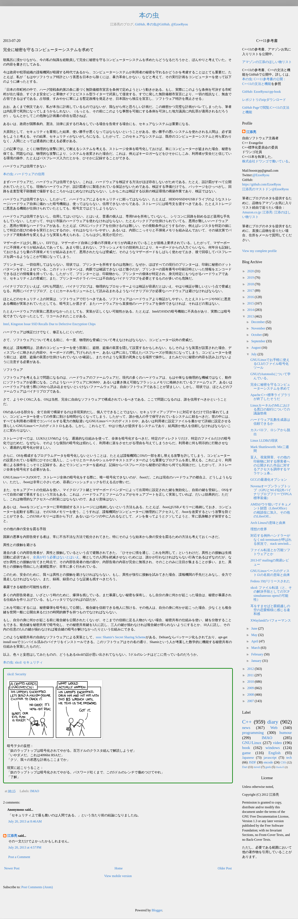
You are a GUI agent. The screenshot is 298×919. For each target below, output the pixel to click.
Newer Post (11, 868)
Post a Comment (19, 857)
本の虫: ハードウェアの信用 (23, 174)
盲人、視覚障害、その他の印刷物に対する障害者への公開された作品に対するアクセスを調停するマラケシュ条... (270, 465)
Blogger (157, 910)
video (277, 743)
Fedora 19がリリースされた (270, 581)
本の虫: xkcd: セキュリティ (23, 662)
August (256, 347)
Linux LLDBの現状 (264, 440)
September (258, 341)
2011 (251, 675)
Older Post (225, 868)
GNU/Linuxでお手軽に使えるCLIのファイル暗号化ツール (270, 363)
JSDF (252, 762)
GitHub (140, 24)
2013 (251, 316)
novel (257, 767)
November (258, 328)
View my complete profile (259, 251)
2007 (251, 701)
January (256, 660)
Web (274, 727)
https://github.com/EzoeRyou (261, 184)
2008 (251, 694)
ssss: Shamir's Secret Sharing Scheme (121, 637)
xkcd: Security (16, 674)
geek (268, 767)
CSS (283, 762)
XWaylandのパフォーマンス (270, 620)
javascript (270, 757)
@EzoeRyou (179, 24)
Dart (245, 767)
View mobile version (118, 876)
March (256, 647)
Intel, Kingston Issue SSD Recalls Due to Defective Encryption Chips (49, 324)
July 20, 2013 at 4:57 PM (24, 847)
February (257, 654)
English (274, 753)
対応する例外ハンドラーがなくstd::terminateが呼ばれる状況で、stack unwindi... (271, 539)
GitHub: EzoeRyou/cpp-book (261, 91)
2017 (251, 290)
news (246, 727)
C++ (247, 722)
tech (289, 757)
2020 (251, 271)
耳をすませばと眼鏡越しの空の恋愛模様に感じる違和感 (270, 610)
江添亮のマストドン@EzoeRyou (265, 189)
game (246, 753)
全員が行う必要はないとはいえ (56, 557)
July (254, 354)
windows (273, 747)
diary (272, 722)
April (255, 641)
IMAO (34, 791)
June (254, 628)
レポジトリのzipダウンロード (264, 99)
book (246, 747)
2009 (251, 688)
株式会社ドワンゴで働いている (265, 161)
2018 (251, 284)
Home (119, 868)
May (254, 635)
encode (268, 762)
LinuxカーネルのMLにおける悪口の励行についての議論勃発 (270, 409)
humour (285, 732)
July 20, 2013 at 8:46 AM (25, 821)
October (257, 334)
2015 (251, 303)
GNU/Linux (251, 743)
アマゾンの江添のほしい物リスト (267, 62)
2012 (251, 669)
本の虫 (149, 15)
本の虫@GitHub (158, 24)
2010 (251, 681)
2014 (251, 309)
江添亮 (12, 835)
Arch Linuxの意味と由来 (268, 522)
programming (253, 732)
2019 (251, 277)
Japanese (248, 757)
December (258, 322)
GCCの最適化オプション (268, 479)
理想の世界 (258, 529)
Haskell (280, 767)
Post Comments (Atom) (37, 887)
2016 (251, 297)
